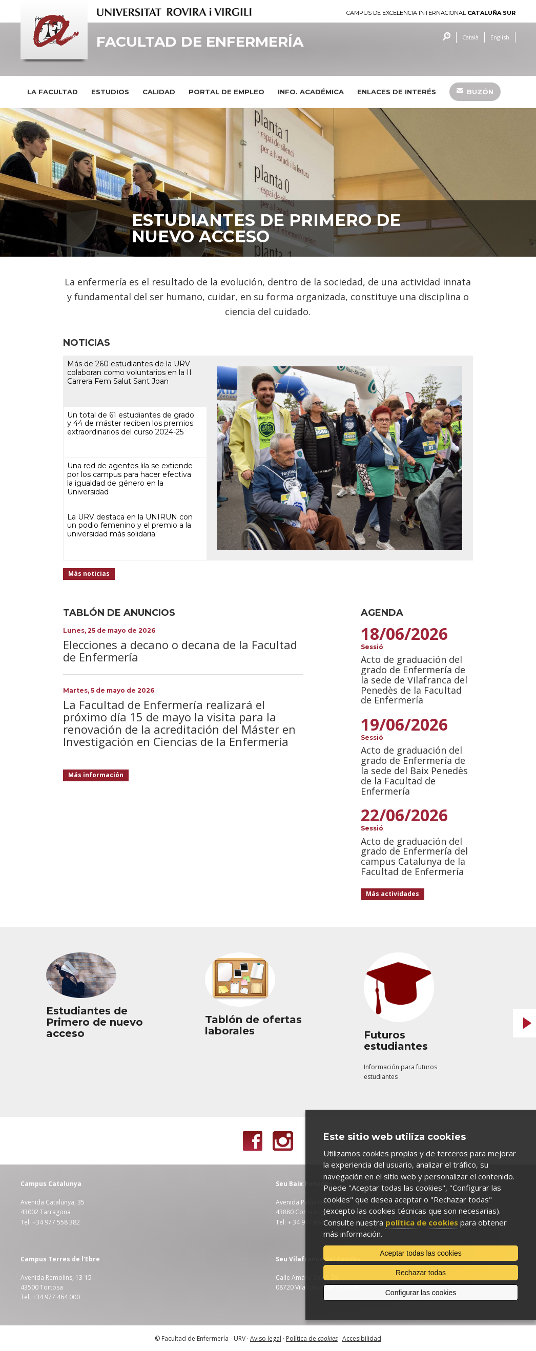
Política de (312, 1338)
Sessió (372, 647)
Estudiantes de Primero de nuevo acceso (266, 228)
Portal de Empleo (226, 92)
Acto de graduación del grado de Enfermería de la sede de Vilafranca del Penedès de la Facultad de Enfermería (414, 679)
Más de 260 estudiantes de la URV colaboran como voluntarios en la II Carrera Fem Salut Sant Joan (129, 372)
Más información (95, 775)
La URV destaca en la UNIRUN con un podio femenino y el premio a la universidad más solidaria (130, 525)
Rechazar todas (421, 1273)
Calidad (158, 92)
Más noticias (89, 573)
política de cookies (421, 1222)
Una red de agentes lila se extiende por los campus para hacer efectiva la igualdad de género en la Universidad (130, 478)
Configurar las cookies (421, 1292)
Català (470, 37)
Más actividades (392, 893)
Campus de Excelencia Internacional (431, 13)
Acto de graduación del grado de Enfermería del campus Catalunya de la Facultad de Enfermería (414, 856)
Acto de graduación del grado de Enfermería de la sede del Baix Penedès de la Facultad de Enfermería (414, 770)
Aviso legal (265, 1338)
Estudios (110, 92)
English (499, 37)
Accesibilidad (361, 1338)
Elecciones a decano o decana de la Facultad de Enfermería (180, 650)
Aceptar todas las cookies (421, 1253)
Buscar (444, 37)
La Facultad (52, 92)
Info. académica (311, 92)
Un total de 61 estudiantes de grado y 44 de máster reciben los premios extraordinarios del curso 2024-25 (130, 423)
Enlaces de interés (396, 92)
